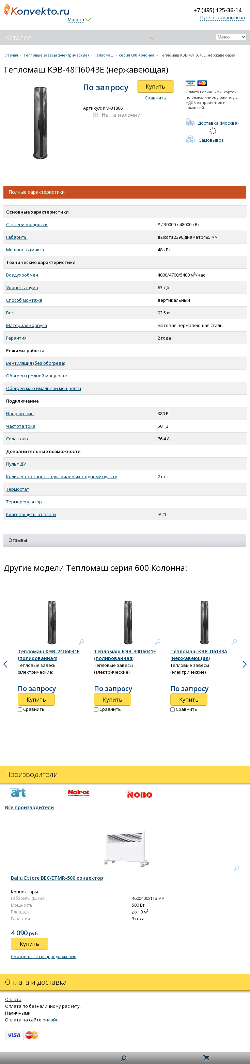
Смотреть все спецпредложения (43, 956)
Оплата (13, 999)
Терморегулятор (24, 502)
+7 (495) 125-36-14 (217, 10)
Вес (10, 313)
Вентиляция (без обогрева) (35, 363)
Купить (155, 86)
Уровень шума (22, 287)
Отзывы (18, 540)
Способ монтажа (24, 300)
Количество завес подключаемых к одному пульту (61, 476)
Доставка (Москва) (212, 123)
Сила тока (17, 439)
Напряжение (20, 413)
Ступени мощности (27, 224)
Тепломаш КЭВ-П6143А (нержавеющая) (198, 654)
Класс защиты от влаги (31, 514)
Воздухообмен (22, 275)
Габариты (17, 237)
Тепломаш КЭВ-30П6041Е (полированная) (125, 654)
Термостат (17, 489)
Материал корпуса (26, 325)
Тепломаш (103, 55)
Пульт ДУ (16, 464)
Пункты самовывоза (222, 17)
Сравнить (155, 98)
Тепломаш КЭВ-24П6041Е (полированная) (49, 654)
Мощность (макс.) (25, 250)
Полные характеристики (37, 192)
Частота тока (20, 426)
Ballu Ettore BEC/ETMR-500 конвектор (57, 878)
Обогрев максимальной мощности (43, 388)
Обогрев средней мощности (36, 376)
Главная (10, 55)
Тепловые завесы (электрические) (56, 55)
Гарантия (16, 338)
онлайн (51, 1020)
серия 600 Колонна (136, 55)
